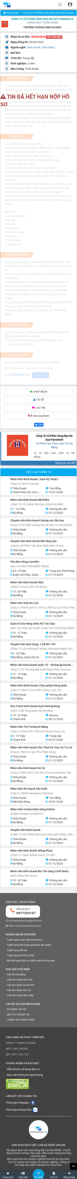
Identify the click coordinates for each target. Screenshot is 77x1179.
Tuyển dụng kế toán (17, 950)
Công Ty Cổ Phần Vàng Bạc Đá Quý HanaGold (42, 18)
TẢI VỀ (38, 399)
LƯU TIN (38, 407)
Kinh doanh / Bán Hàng (41, 47)
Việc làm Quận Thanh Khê (20, 985)
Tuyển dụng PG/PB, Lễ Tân (20, 955)
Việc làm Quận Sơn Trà (19, 990)
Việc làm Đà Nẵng (16, 974)
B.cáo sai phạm (38, 415)
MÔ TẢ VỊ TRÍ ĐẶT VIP (18, 1014)
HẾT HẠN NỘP (54, 37)
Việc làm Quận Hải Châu (20, 979)
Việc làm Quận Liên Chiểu (20, 995)
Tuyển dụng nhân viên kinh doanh (24, 939)
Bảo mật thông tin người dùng (25, 1074)
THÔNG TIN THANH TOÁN (20, 1020)
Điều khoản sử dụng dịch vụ (23, 1069)
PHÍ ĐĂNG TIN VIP (16, 1009)
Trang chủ (11, 12)
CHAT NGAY (38, 391)
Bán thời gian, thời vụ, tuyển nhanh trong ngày (31, 960)
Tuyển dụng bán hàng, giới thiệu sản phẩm (29, 945)
